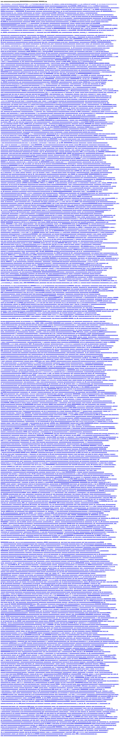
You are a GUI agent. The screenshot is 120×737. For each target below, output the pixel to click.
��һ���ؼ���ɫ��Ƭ (8, 394)
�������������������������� (47, 212)
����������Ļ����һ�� (98, 595)
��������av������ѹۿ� (14, 232)
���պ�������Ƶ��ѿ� (83, 658)
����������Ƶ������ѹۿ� (35, 297)
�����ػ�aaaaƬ (48, 249)
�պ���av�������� (9, 32)
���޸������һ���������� (13, 115)
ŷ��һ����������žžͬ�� (23, 230)
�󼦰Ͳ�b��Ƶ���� (25, 306)
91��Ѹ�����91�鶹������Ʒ (57, 83)
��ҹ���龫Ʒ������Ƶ (30, 44)
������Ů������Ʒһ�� (31, 352)
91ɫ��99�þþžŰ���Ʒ (23, 409)
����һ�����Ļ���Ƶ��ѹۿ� (86, 35)
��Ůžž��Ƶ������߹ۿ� (52, 582)
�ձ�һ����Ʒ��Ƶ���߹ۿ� (10, 547)
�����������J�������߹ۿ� (87, 518)
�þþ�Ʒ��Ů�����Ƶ (76, 7)
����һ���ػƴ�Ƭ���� (65, 490)
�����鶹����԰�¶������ (98, 333)
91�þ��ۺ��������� (90, 104)
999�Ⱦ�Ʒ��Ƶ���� (101, 51)
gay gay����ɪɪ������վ (78, 595)
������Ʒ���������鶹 (11, 588)
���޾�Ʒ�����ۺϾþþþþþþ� (105, 566)
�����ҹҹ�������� (51, 23)
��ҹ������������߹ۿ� (63, 321)
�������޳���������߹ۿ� (32, 421)
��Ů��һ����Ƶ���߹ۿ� (70, 335)
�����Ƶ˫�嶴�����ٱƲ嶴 (103, 108)
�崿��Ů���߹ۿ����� (103, 266)
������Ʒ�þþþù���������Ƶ (36, 650)
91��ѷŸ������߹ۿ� (48, 160)
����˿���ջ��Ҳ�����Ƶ (79, 145)
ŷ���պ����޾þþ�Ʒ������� (12, 20)
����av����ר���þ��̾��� (62, 311)
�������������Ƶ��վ (26, 604)
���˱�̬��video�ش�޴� (46, 373)
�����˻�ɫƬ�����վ (52, 75)
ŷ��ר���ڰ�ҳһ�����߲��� (77, 174)
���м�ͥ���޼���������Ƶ (60, 289)
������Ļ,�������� (53, 662)
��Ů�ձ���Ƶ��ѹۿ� (105, 217)
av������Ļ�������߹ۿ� (11, 213)
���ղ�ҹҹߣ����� (24, 37)
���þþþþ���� (25, 94)
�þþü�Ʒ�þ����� (110, 16)
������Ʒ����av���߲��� (23, 311)
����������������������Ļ (14, 612)
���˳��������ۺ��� (44, 375)
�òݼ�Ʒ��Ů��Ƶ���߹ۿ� (42, 501)
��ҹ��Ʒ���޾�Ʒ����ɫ (64, 418)
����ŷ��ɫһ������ (44, 657)
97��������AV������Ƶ (90, 244)
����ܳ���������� (59, 163)
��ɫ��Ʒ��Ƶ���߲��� (40, 94)
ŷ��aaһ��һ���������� (46, 382)
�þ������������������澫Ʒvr (87, 137)
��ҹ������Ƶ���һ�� (45, 349)
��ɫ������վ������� (94, 212)
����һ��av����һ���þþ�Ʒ (30, 356)
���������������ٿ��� (12, 387)
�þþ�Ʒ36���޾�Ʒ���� (92, 294)
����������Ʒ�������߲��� (13, 492)
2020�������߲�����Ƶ (29, 234)
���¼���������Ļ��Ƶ (106, 106)
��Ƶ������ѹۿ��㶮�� (29, 328)
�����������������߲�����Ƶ (14, 425)
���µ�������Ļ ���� (56, 25)
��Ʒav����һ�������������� (57, 167)
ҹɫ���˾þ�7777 (87, 9)
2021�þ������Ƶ (28, 419)
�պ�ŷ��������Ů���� (106, 554)
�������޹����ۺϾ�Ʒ (92, 261)
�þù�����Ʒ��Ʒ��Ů (51, 265)
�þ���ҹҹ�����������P (41, 499)
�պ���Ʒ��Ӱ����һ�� (65, 125)
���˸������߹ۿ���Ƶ (52, 61)
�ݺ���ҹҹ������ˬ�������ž (29, 127)
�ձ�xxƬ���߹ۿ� (21, 485)
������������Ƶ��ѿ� (81, 556)
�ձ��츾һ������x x (83, 111)
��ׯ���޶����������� (92, 557)
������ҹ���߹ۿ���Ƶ (99, 189)
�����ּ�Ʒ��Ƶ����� (60, 261)
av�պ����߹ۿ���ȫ (28, 137)
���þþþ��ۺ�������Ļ (101, 109)
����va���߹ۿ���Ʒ (8, 484)
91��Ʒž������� (106, 232)
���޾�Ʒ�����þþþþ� (110, 450)
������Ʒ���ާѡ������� (11, 151)
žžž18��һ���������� (86, 97)
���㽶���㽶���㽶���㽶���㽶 (31, 430)
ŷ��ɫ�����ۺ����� (40, 413)
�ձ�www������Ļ (89, 115)
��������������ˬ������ (93, 449)
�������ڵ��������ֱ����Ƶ (105, 18)
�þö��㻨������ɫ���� (72, 11)
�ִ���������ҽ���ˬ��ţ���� (56, 575)
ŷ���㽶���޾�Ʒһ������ (97, 235)
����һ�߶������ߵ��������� (46, 156)
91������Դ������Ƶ (80, 689)
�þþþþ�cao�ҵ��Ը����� (50, 127)
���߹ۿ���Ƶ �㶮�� (110, 370)
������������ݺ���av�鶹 (65, 97)
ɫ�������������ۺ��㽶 (50, 669)
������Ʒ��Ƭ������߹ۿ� (31, 665)
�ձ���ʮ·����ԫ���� (32, 49)
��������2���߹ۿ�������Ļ (86, 626)
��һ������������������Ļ (72, 102)
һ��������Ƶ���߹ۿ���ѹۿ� (65, 51)
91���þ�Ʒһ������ (82, 125)
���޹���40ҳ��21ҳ (6, 593)
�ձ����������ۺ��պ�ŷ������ (66, 28)
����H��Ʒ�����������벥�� (14, 14)
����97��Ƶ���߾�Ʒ (66, 148)
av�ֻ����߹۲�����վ (29, 181)
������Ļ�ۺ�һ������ (11, 587)
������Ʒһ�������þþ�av (102, 593)
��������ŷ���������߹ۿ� (20, 490)
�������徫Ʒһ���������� (65, 20)
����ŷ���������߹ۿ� (71, 301)
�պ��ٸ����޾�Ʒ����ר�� (82, 699)
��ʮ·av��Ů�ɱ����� (89, 28)
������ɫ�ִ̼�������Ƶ (35, 229)
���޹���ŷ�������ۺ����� (31, 313)
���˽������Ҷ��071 (9, 563)
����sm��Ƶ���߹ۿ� (97, 689)
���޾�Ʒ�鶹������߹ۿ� (76, 307)
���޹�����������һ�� (11, 299)
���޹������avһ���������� (78, 169)
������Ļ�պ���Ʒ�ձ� (110, 518)
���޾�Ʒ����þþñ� (13, 179)
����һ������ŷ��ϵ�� (38, 42)
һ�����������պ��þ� (94, 456)
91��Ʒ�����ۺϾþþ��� (72, 399)
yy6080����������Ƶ (22, 340)
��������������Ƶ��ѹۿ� (12, 130)
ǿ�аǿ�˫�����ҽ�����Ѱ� (29, 196)
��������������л (68, 53)
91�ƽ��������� (42, 213)
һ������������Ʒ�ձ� (10, 347)
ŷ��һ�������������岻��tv (93, 139)
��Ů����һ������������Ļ (96, 440)
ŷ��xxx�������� (8, 65)
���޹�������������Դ (11, 90)
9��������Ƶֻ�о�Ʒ (8, 309)
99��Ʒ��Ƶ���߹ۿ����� (72, 215)
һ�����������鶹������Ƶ (87, 655)
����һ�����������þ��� (41, 97)
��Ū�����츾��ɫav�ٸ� (10, 244)
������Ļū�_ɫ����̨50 (28, 392)
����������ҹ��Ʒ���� (65, 60)
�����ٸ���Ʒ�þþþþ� (66, 179)
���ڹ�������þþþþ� (9, 331)
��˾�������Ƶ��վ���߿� (56, 227)
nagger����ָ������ (52, 395)
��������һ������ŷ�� (89, 80)
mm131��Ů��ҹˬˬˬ (97, 181)
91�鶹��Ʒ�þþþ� (7, 301)
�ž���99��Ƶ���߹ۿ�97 (46, 576)
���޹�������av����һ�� (11, 352)
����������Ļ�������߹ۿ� (13, 263)
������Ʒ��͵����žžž (34, 26)
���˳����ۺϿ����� (7, 101)
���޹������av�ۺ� (29, 626)
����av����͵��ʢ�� (67, 639)
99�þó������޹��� (35, 89)
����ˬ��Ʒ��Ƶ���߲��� (63, 622)
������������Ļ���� (57, 602)
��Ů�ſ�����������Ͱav (41, 63)
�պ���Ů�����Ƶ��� (9, 578)
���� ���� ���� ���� (99, 63)
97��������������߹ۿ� (30, 179)
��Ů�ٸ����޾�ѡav (29, 292)
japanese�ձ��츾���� (24, 120)
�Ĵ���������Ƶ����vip (79, 511)
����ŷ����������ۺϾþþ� (78, 14)
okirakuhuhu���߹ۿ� (55, 580)
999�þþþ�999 (51, 316)
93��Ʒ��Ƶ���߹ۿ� (45, 468)
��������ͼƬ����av (26, 331)
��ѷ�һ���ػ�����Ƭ (9, 480)
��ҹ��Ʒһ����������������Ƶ (14, 220)
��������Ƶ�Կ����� (57, 118)
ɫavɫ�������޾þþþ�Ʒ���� (30, 583)
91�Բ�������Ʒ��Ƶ (61, 595)
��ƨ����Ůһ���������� (78, 172)
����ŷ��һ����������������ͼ (15, 447)
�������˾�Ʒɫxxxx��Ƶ (108, 282)
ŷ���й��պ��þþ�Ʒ (66, 181)
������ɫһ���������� (35, 115)
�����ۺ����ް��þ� (110, 90)
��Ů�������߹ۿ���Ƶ (85, 108)
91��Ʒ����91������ (75, 352)
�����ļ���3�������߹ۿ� (52, 449)
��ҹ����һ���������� (81, 289)
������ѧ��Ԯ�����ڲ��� (100, 612)
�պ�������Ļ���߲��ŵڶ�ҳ (104, 179)
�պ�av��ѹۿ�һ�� (111, 309)
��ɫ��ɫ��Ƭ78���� (75, 163)
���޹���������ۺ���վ (101, 94)
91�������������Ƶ (9, 6)
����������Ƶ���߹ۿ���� (36, 246)
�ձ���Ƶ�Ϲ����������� (11, 21)
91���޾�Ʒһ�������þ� (59, 612)
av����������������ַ (11, 373)
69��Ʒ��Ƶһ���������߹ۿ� (68, 13)
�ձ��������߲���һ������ (88, 73)
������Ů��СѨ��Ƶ (87, 727)
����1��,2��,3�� (19, 423)
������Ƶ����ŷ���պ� (92, 11)
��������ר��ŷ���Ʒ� (37, 394)
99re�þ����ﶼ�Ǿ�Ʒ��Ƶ (10, 46)
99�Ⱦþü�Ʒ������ (61, 160)
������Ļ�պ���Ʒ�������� (67, 177)
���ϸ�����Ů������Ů (29, 150)
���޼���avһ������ (65, 528)
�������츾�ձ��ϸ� (9, 235)
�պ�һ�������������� (46, 470)
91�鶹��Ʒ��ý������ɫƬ (32, 48)
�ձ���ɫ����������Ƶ (106, 331)
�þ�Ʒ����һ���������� (47, 442)
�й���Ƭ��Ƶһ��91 (88, 409)
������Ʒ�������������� (67, 104)
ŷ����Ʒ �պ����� (39, 206)
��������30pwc (109, 11)
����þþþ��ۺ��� (69, 380)
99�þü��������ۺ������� (95, 295)
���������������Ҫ (79, 68)
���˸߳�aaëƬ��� (27, 445)
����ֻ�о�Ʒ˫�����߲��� (69, 609)
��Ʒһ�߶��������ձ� (29, 585)
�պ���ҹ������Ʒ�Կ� (102, 9)
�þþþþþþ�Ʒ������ (20, 285)
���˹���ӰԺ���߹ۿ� (8, 120)
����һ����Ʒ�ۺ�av (9, 13)
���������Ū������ (99, 457)
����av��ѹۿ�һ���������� (31, 6)
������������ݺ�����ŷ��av (31, 335)
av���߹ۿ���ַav (88, 279)
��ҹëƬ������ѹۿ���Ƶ (61, 96)
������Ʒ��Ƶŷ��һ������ (32, 294)
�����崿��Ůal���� (76, 354)
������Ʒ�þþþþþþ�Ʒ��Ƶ (10, 18)
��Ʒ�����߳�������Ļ (49, 196)
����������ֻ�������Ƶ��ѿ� (92, 602)
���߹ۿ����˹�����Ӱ (46, 480)
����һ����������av (58, 248)
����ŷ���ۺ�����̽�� (92, 411)
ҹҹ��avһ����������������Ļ (80, 184)
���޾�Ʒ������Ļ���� (108, 509)
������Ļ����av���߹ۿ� (73, 212)
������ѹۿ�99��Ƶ (85, 256)
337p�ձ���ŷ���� (75, 414)
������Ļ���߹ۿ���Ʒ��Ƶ (36, 25)
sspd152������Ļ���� (19, 30)
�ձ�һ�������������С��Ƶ (37, 390)
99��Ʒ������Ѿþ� (42, 218)
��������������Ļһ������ (31, 406)
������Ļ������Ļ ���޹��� (90, 299)
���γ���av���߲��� (41, 258)
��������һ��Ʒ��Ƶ (76, 506)
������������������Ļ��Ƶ (35, 7)
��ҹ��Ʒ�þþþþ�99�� (8, 99)
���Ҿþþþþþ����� (47, 547)
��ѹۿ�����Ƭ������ (46, 604)
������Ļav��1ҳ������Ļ (83, 728)
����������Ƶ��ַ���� (66, 616)
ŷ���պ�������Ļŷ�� (95, 26)
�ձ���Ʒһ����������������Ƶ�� (102, 277)
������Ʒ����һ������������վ (103, 242)
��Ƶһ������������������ (14, 92)
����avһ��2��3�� (35, 485)
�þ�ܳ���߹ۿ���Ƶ (107, 80)
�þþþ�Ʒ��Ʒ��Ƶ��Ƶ (8, 485)
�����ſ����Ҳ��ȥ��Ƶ (100, 48)
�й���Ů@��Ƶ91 (45, 172)
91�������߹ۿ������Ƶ (10, 711)
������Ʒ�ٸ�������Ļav (11, 140)
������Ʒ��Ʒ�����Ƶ (89, 328)
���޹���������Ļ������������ (67, 49)
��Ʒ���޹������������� (67, 186)
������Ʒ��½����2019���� (13, 575)
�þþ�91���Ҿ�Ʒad (11, 135)
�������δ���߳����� (89, 292)
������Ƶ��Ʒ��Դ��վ (62, 514)
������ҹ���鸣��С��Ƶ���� (98, 651)
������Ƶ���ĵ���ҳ (9, 77)
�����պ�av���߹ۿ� (45, 628)
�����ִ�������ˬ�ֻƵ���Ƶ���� (14, 200)
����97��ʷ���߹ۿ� (86, 290)
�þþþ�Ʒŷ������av (77, 675)
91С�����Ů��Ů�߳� (42, 32)
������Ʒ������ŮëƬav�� (107, 56)
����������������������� (80, 377)
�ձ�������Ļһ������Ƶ (103, 530)
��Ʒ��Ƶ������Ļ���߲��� (11, 557)
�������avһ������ (12, 720)
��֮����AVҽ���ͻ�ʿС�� (10, 266)
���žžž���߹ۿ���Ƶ (82, 208)
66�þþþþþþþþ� (5, 549)
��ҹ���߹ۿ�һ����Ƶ (67, 73)
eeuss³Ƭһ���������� (38, 133)
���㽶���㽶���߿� (52, 70)
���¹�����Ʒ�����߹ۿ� (31, 564)
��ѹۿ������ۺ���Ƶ (79, 694)
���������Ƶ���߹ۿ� (71, 241)
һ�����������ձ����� (90, 604)
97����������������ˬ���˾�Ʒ (14, 701)
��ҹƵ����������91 (42, 122)
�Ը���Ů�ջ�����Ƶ (46, 225)
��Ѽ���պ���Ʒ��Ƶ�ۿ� (47, 222)
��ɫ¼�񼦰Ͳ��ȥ (73, 316)
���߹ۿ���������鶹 (39, 409)
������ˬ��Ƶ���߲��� (87, 392)
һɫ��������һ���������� (13, 388)
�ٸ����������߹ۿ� (102, 430)
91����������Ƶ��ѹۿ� (12, 169)
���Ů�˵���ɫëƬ (82, 225)
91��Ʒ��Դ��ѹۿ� (109, 497)
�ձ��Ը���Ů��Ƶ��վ (76, 479)
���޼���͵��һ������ (10, 66)
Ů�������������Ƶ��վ (43, 60)
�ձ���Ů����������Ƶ (26, 646)
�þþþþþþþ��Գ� (54, 566)
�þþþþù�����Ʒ (6, 172)
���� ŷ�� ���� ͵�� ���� (32, 582)
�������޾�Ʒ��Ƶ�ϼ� (56, 377)
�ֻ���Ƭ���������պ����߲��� (87, 418)
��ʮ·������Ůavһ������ (31, 287)
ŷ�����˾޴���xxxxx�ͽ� (90, 674)
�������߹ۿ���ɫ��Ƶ (73, 590)
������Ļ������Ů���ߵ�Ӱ (15, 457)
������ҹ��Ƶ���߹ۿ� (50, 280)
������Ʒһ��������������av (60, 35)
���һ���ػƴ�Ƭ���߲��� (90, 23)
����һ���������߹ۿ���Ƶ (35, 54)
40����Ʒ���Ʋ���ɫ (59, 172)
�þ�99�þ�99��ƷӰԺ (109, 40)
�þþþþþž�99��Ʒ (102, 239)
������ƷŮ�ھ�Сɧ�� (42, 311)
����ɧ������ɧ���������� (57, 430)
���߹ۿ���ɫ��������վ (59, 390)
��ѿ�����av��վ (55, 650)
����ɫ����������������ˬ (82, 692)
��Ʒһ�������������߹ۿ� (66, 392)
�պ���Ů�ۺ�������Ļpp (37, 606)
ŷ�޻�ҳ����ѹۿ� (54, 528)
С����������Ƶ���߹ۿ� (11, 368)
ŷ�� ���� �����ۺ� (79, 641)
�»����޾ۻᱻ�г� (92, 672)
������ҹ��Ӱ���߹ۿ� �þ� (69, 328)
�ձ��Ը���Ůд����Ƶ (69, 61)
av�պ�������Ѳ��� (107, 104)
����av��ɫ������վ (91, 38)
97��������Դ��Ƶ (68, 651)
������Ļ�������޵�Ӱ (58, 413)
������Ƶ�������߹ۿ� (82, 261)
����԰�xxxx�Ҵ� (65, 195)
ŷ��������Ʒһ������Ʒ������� (15, 399)
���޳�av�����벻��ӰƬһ (66, 239)
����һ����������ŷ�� (11, 411)
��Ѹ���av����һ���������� (47, 301)
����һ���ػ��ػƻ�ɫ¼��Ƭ (53, 345)
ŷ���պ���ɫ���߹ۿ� (27, 123)
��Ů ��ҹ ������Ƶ (26, 494)
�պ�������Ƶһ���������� (55, 464)
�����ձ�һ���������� (22, 60)
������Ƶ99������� (45, 205)
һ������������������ (53, 130)
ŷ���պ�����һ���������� (13, 290)
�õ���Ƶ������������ (72, 582)
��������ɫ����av (92, 7)
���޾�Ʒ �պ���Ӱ (61, 506)
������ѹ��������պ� (11, 7)
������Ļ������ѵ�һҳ (84, 321)
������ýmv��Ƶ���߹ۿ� (106, 395)
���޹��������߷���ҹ (61, 445)
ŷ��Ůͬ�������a (74, 715)
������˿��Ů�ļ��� (73, 115)
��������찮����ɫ (80, 447)
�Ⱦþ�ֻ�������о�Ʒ (36, 220)
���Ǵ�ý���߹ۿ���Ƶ (72, 244)
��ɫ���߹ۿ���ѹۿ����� (87, 331)
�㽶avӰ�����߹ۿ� (12, 718)
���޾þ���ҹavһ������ (76, 37)
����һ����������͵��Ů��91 (62, 425)
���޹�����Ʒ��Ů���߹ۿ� (11, 96)
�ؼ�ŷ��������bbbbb (87, 113)
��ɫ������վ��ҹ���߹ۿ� (54, 337)
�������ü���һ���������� (95, 624)
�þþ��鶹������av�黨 (55, 557)
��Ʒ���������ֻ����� (22, 156)
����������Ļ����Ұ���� (34, 592)
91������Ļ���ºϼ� (91, 227)
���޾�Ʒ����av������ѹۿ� (12, 634)
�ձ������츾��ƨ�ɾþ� (9, 167)
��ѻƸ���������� (109, 137)
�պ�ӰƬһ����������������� (34, 533)
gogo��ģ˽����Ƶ (81, 473)
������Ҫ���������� (104, 466)
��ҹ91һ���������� (55, 115)
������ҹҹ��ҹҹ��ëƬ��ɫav (98, 525)
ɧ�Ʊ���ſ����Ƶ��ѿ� (51, 611)
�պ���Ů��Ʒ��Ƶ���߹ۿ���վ (31, 653)
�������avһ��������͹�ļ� (99, 337)
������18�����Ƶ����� (60, 198)
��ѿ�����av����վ (83, 631)
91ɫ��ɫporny (42, 557)
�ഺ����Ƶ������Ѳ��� (31, 148)
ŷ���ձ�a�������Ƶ (97, 366)
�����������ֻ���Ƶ (90, 502)
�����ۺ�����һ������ (11, 380)
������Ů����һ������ (11, 419)
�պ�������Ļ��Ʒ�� (9, 430)
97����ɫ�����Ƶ (7, 53)
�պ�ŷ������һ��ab (51, 151)
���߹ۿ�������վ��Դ (30, 251)
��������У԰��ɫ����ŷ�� (69, 423)
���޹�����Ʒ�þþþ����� (95, 368)
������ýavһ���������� (51, 309)
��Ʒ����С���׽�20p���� (63, 137)
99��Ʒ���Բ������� (80, 445)
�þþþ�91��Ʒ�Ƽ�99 (54, 9)
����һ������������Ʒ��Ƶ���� (38, 20)
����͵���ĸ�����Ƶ (9, 56)
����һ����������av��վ (93, 394)
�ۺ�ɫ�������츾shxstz (26, 363)
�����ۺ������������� (12, 624)
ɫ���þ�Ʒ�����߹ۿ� (74, 444)
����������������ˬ (96, 516)
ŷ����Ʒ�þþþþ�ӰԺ (96, 160)
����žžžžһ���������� (11, 251)
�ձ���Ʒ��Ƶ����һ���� (80, 21)
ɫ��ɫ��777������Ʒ (82, 285)
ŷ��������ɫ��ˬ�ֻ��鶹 (60, 65)
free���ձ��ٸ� (100, 375)
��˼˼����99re (6, 60)
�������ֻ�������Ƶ (57, 368)
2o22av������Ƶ (23, 145)
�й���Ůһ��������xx (10, 215)
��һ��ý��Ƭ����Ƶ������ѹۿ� (60, 282)
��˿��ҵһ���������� (92, 497)
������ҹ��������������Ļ (57, 220)
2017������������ (97, 304)
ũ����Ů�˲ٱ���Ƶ (69, 108)
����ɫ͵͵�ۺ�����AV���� (11, 162)
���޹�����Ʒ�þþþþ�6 (111, 203)
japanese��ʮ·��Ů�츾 (65, 201)
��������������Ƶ (27, 628)
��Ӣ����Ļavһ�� (43, 65)
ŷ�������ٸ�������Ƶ (102, 401)
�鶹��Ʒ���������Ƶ (66, 643)
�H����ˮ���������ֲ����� (30, 167)
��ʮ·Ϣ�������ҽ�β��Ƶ (19, 256)
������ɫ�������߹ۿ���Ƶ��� (29, 80)
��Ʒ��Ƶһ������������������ (15, 155)
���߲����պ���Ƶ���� (77, 6)
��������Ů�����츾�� (86, 550)
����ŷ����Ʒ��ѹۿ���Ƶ (72, 313)
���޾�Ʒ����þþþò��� (43, 28)
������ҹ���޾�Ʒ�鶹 (93, 433)
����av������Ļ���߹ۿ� (50, 16)
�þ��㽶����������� (88, 133)
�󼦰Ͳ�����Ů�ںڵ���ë (71, 92)
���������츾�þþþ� (25, 108)
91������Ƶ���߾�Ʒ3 (9, 728)
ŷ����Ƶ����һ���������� (35, 139)
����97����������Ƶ (49, 150)
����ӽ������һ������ (101, 563)
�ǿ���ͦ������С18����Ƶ (54, 38)
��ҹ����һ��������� (107, 248)
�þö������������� (10, 708)
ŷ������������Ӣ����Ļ (11, 132)
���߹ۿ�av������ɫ (48, 270)
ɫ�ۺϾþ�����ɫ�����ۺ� (33, 125)
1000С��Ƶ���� (83, 182)
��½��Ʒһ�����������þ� (86, 148)
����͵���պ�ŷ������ (105, 504)
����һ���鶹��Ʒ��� (94, 155)
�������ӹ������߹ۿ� (99, 99)
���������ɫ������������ (14, 265)
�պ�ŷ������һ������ (81, 48)
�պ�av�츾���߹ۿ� (27, 163)
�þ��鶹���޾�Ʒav (74, 248)
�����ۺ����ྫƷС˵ (80, 32)
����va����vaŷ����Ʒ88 (106, 380)
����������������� (89, 72)
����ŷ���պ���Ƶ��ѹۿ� (85, 82)
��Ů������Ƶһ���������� (32, 710)
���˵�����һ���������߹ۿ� (69, 624)
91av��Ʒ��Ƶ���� (28, 330)
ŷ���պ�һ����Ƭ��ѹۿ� (96, 464)
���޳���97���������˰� (52, 210)
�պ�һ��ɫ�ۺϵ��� (68, 16)
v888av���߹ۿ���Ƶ (95, 65)
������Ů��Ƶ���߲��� (76, 26)
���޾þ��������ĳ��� (63, 361)
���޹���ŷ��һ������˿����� (53, 176)
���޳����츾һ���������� (30, 169)
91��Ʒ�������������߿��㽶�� (14, 142)
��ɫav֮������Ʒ (42, 648)
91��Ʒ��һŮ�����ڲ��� (10, 16)
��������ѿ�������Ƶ (100, 561)
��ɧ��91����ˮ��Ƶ (50, 287)
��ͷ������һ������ (10, 349)
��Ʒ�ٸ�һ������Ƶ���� (35, 732)
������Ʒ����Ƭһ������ (11, 479)
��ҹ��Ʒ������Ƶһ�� (51, 651)
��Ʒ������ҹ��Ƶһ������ (54, 665)
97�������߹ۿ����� (110, 564)
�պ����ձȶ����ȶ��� (91, 387)
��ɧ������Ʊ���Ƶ (53, 335)
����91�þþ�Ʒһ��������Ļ (10, 533)
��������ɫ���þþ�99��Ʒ (74, 326)
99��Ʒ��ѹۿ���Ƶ (79, 323)
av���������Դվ (25, 258)
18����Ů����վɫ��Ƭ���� (86, 633)
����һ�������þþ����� (11, 404)
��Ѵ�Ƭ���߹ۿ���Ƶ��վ (60, 63)
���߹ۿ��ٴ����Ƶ (93, 260)
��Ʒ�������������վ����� (83, 220)
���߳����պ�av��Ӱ (94, 191)
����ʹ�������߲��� (87, 56)
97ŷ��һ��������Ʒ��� (10, 710)
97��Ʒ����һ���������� (27, 68)
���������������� (103, 383)
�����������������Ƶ (11, 48)
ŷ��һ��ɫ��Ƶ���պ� (71, 485)
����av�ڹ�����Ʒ (66, 437)
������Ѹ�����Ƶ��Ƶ (76, 206)
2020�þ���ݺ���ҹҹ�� (51, 30)
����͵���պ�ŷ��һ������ (47, 53)
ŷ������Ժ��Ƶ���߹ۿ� (33, 532)
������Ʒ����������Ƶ (62, 122)
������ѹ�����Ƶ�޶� (74, 294)
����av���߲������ (80, 195)
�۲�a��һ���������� (57, 454)
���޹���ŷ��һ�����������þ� (41, 104)
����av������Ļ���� (79, 349)
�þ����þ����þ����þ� (53, 696)
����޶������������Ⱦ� (60, 123)
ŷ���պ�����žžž (7, 223)
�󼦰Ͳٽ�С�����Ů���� (9, 123)
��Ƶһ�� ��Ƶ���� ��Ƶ (30, 684)
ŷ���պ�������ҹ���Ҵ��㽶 (65, 106)
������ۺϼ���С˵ (8, 260)
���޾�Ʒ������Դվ (8, 11)
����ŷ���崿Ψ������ (90, 282)
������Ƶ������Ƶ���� (11, 556)
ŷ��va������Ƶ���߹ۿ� (11, 363)
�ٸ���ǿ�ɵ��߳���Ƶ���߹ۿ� (96, 37)
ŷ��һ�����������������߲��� (97, 539)
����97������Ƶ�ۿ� (73, 130)
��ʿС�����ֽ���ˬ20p (109, 198)
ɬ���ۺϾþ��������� (88, 13)
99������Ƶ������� (32, 686)
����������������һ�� (56, 145)
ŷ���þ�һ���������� (41, 489)
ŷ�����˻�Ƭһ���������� (12, 532)
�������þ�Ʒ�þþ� (29, 556)
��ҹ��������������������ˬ (63, 256)
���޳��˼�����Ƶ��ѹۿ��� (32, 90)
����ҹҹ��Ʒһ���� (83, 402)
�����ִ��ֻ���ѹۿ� (62, 727)
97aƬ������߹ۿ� (62, 68)
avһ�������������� (30, 16)
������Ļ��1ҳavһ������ (21, 170)
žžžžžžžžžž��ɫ (5, 674)
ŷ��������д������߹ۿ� (30, 77)
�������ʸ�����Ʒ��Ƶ (39, 198)
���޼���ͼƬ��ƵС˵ (79, 191)
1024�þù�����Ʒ (35, 545)
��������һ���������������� (72, 513)
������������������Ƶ (69, 463)
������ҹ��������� (10, 234)
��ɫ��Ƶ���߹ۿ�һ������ (79, 461)
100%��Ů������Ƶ (26, 66)
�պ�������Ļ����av (82, 563)
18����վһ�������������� (28, 249)
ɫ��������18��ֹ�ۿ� (79, 357)
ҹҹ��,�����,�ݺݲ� (36, 423)
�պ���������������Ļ (61, 191)
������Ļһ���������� (11, 205)
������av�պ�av (83, 189)
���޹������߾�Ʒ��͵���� (99, 82)
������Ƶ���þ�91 (99, 330)
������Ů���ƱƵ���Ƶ (32, 210)
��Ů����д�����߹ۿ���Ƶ (101, 54)
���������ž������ (10, 506)
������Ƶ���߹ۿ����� (10, 72)
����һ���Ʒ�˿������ (105, 537)
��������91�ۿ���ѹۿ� (11, 371)
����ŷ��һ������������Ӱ (46, 588)
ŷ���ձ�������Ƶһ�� (75, 404)
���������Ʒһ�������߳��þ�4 (45, 102)
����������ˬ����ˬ (50, 508)
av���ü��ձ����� (55, 533)
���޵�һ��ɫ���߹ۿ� (8, 118)
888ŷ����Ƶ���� (32, 73)
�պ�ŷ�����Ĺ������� (99, 58)
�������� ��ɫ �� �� (10, 337)
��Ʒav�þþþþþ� (97, 40)
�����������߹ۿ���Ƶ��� (79, 162)
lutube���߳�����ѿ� (67, 535)
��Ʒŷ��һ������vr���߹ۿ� (12, 330)
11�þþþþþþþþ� (5, 566)
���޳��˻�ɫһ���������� (11, 357)
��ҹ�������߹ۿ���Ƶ (9, 304)
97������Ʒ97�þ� (104, 66)
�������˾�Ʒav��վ (28, 442)
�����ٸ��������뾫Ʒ (94, 363)
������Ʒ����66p (70, 218)
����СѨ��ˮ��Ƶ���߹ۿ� (77, 454)
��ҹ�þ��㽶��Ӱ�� (99, 162)
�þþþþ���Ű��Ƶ (111, 139)
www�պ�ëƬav (66, 689)
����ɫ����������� (65, 452)
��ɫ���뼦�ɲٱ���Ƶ (51, 359)
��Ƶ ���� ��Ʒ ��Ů (13, 395)
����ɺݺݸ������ (8, 431)
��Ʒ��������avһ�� (68, 566)
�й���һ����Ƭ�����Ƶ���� (70, 617)
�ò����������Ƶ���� (44, 694)
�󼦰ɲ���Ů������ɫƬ (8, 58)
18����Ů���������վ (63, 249)
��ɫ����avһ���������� (83, 419)
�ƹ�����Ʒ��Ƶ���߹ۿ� (79, 65)
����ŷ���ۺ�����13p (79, 260)
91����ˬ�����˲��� (51, 342)
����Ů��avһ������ (38, 399)
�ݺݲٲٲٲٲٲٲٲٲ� (59, 326)
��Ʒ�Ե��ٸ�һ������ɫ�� (76, 165)
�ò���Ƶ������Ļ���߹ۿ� (99, 195)
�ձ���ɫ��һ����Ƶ (8, 597)
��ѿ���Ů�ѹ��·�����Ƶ (57, 713)
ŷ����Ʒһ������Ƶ (77, 701)
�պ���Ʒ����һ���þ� (28, 304)
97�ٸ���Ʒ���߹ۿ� (99, 90)
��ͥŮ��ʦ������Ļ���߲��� (93, 542)
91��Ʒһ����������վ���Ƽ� (49, 56)
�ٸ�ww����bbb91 (90, 94)
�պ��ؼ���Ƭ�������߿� (39, 307)
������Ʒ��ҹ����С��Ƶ (27, 480)
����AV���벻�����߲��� (45, 13)
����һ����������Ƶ (57, 37)
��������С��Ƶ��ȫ (27, 18)
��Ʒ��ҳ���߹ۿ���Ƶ (65, 388)
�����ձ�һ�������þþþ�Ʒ (95, 533)
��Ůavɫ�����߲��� (45, 51)
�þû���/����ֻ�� (67, 723)
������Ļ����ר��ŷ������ (13, 401)
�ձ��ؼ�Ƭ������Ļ (101, 6)
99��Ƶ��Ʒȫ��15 (95, 89)
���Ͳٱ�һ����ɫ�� (84, 196)
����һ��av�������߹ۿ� (105, 215)
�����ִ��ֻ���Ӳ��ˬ (55, 297)
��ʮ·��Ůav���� (28, 253)
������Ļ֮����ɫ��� (85, 127)
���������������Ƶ (26, 691)
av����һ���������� (93, 710)
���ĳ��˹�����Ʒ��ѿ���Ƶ (44, 87)
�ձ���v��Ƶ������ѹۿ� (29, 302)
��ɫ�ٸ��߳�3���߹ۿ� (48, 182)
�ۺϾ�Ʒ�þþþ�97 (85, 78)
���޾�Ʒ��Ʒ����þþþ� (93, 641)
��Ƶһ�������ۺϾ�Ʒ (63, 694)
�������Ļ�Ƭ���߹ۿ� (36, 457)
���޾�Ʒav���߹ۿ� (66, 658)
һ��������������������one (83, 116)
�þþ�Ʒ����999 (112, 681)
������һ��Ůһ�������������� (40, 616)
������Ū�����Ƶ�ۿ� (10, 150)
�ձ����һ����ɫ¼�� (99, 78)
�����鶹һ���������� (33, 186)
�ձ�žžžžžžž (76, 282)
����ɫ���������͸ (68, 433)
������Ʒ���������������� (14, 554)
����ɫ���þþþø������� (102, 699)
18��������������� (44, 663)
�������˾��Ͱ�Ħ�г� (9, 239)
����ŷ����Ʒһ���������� (13, 390)
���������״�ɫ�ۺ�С (42, 230)
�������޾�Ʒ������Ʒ (109, 7)
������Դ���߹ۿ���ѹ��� (34, 21)
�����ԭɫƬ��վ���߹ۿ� (60, 200)
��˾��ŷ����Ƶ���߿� (12, 607)
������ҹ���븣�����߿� (95, 102)
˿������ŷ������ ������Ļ (13, 421)
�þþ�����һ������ (62, 366)
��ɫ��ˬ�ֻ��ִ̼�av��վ (51, 423)
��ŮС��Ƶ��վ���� (32, 550)
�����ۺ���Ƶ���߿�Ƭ (22, 525)
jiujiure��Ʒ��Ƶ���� (55, 92)
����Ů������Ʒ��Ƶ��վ (69, 151)
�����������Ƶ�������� (34, 357)
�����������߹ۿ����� (72, 344)
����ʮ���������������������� (17, 338)
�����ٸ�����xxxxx (78, 559)
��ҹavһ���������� (51, 677)
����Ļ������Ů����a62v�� (12, 414)
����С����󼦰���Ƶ (93, 597)
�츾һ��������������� (43, 170)
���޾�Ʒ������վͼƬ (44, 514)
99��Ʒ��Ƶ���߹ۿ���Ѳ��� (86, 66)
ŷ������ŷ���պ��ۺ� (18, 502)
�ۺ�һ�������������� (11, 383)
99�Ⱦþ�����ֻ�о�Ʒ (42, 421)
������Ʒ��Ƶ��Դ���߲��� (85, 311)
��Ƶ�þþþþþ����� (30, 456)
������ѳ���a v (41, 123)
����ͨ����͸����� (61, 338)
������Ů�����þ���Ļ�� (72, 544)
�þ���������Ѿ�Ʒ (97, 225)
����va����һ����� (104, 123)
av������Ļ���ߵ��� (66, 402)
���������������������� (14, 354)
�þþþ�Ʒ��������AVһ (9, 576)
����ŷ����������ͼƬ (98, 122)
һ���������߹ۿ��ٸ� (9, 208)
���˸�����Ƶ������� (104, 338)
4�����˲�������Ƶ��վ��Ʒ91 (95, 435)
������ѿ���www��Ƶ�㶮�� (38, 14)
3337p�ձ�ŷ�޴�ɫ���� (69, 545)
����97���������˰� (47, 371)
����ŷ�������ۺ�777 (85, 638)
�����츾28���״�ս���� (105, 342)
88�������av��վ (84, 230)
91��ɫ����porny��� (38, 316)
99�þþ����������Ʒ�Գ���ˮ (48, 351)
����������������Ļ (11, 158)
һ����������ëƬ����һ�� (91, 241)
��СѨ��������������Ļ (12, 70)
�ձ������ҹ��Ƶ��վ (9, 595)
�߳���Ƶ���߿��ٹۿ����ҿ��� (90, 413)
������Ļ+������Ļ (42, 261)
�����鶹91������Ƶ (22, 464)
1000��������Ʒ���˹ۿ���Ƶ (63, 210)
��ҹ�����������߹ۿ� (30, 347)
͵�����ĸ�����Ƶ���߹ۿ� (108, 437)
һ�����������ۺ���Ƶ (108, 193)
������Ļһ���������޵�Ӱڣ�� (13, 559)
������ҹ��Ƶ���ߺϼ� (78, 258)
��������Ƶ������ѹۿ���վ (32, 718)
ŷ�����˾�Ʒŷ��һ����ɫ (38, 454)
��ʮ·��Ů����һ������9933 (36, 641)
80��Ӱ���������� (9, 658)
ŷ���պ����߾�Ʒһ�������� (28, 309)
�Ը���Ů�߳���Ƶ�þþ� (51, 509)
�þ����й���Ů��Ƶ (92, 479)
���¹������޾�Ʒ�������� (38, 191)
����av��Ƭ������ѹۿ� (11, 113)
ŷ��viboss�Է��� (44, 585)
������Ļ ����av (73, 502)
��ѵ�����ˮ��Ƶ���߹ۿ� (36, 35)
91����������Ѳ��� (54, 406)
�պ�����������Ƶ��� (11, 626)
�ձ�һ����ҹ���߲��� (9, 87)
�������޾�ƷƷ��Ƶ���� (10, 444)
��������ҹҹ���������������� (16, 102)
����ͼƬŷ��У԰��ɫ (6, 156)
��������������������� (83, 430)
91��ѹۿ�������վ (66, 314)
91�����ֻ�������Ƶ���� (92, 203)
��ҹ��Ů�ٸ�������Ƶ (90, 344)
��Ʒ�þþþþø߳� (81, 651)
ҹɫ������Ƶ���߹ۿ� (71, 720)
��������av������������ (43, 447)
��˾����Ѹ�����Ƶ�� (46, 18)
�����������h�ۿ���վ (51, 58)
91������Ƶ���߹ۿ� (81, 508)
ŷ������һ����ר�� (51, 80)
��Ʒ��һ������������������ (56, 48)
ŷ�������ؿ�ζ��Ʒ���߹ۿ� (15, 188)
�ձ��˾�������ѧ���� (68, 142)
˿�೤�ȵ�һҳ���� (89, 352)
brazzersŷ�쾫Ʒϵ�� (35, 568)
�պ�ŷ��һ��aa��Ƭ (47, 44)
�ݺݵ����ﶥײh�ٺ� (48, 466)
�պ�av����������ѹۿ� (11, 148)
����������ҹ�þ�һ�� (58, 42)
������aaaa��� (84, 333)
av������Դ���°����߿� (27, 51)
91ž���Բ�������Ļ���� (29, 633)
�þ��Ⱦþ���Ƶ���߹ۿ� (29, 96)
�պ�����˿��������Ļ (106, 151)
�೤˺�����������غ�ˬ (81, 251)
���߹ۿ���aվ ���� (35, 265)
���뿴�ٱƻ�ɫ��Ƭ (56, 218)
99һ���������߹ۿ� (86, 607)
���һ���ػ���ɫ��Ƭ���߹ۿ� (32, 520)
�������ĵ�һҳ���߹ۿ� (9, 655)
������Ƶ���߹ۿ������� (65, 188)
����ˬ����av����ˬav (51, 195)
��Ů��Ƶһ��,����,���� (38, 200)
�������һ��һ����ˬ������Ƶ (72, 597)
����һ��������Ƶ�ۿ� (90, 351)
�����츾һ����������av (28, 333)
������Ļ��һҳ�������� (61, 32)
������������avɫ (64, 87)
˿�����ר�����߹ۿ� (89, 395)
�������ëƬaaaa (7, 525)
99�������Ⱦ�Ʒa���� (92, 297)
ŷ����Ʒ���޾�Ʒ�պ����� (52, 153)
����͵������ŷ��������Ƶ (31, 337)
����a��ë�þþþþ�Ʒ (87, 496)
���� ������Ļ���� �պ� (12, 222)
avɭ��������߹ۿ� (101, 222)
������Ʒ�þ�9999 (53, 133)
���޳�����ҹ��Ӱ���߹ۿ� (57, 54)
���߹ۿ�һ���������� (25, 99)
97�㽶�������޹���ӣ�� (64, 170)
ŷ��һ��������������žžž (93, 49)
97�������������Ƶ (53, 475)
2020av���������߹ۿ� (50, 85)
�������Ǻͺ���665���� (70, 23)
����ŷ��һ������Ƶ (9, 218)
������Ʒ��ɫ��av (8, 413)
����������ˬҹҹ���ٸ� (84, 263)
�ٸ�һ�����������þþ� (106, 201)
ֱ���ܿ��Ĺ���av (93, 501)
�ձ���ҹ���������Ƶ (10, 599)
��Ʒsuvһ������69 (8, 530)
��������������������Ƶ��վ (36, 82)
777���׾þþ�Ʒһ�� (81, 433)
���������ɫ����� (70, 133)
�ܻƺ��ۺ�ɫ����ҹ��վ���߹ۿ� (32, 375)
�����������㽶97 (9, 333)
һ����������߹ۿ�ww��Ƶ (65, 426)
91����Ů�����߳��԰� (46, 727)
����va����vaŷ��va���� (69, 150)
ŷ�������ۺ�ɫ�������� (76, 272)
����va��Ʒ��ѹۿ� (29, 527)
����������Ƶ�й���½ (31, 418)
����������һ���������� (13, 314)
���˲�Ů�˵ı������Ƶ (80, 525)
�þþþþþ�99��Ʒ (97, 60)
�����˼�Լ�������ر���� (12, 165)
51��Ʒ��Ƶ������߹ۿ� (29, 113)
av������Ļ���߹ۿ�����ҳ (71, 85)
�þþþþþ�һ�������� (103, 316)
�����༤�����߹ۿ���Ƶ (46, 703)
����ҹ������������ (91, 428)
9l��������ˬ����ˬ (48, 564)
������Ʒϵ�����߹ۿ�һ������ (32, 273)
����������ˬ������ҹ (54, 294)
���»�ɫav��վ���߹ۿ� (9, 450)
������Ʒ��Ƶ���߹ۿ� (47, 452)
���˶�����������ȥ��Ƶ (48, 235)
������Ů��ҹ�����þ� (27, 511)
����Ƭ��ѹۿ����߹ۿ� (27, 349)
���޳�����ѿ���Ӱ (76, 440)
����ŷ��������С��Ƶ (47, 556)
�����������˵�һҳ (91, 251)
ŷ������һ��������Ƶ (10, 442)
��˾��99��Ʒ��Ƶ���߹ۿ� (10, 653)
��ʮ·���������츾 (24, 118)
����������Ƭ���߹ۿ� (103, 708)
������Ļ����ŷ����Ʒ (91, 273)
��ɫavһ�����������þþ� (86, 734)
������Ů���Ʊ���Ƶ (68, 265)
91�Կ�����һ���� (8, 68)
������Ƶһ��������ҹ (81, 198)
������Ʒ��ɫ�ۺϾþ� (88, 484)
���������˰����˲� (103, 419)
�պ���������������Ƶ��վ (56, 90)
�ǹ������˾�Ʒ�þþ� (61, 675)
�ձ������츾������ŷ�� (75, 237)
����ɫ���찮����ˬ (93, 326)
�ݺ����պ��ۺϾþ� (8, 122)
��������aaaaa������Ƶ (103, 205)
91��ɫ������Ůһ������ (86, 324)
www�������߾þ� (45, 46)
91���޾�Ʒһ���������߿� (108, 324)
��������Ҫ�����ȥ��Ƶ (32, 651)
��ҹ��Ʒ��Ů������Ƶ (24, 122)
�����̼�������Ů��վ (78, 63)
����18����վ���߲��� (71, 338)
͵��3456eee (4, 564)
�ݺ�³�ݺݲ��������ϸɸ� (87, 61)
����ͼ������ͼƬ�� (49, 148)
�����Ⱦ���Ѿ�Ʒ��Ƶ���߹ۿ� (99, 96)
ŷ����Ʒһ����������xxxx (67, 703)
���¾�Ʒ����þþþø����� (21, 593)
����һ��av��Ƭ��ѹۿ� (64, 205)
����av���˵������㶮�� (25, 366)
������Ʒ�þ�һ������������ (75, 58)
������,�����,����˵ (27, 235)
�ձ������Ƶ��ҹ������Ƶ (75, 277)
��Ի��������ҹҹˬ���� (72, 472)
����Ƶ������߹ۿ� (103, 97)
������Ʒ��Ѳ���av (104, 361)
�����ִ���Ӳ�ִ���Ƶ (68, 75)
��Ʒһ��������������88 (12, 292)
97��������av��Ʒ (71, 532)
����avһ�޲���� (102, 711)
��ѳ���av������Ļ (59, 715)
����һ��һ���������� (11, 638)
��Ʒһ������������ (79, 599)
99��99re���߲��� (61, 316)
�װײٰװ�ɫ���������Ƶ (26, 32)
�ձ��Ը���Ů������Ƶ (76, 407)
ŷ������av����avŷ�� (74, 94)
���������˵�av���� (98, 174)
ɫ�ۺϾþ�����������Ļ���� (84, 87)
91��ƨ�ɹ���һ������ (68, 135)
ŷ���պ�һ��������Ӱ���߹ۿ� (30, 463)
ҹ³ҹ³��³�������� (107, 72)
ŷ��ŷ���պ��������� (95, 307)
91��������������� (82, 18)
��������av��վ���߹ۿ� (68, 470)
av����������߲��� (82, 181)
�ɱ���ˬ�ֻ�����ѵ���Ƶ (35, 242)
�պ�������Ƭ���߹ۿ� (110, 359)
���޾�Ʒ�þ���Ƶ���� (26, 218)
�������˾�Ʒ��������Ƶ (77, 25)
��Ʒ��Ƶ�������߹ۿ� (83, 530)
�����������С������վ (12, 38)
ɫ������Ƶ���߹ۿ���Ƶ (66, 550)
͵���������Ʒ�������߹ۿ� (46, 617)
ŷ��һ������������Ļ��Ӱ (12, 461)
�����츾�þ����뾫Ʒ (25, 523)
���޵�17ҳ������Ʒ (68, 669)
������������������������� (16, 489)
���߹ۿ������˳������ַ (29, 578)
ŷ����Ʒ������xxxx (59, 14)
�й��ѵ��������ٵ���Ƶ (10, 321)
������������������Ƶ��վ (29, 241)
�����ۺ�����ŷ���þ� (75, 648)
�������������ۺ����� (12, 203)
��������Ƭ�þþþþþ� (86, 266)
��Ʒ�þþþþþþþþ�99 (57, 244)
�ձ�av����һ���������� (43, 473)
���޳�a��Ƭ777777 (61, 162)
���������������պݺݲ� (36, 83)
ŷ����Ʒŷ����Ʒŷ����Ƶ (42, 109)
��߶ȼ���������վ (50, 193)
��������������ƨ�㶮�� (64, 46)
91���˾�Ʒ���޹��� (32, 388)
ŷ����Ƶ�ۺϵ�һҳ (95, 182)
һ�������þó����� (28, 378)
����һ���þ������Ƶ (56, 725)
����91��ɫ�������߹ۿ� (11, 280)
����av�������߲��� (19, 545)
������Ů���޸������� (65, 44)
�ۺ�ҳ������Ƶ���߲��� (69, 686)
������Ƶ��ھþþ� (98, 125)
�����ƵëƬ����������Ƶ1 (107, 662)
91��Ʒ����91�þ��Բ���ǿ (50, 684)
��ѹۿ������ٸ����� (87, 151)
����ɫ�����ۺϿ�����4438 (48, 208)
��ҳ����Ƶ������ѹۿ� (85, 523)
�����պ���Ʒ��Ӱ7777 (9, 254)
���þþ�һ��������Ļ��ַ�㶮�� (13, 73)
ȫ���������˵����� (48, 636)
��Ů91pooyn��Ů (6, 440)
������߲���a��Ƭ (105, 716)
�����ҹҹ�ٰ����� (73, 176)
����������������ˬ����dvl (14, 23)
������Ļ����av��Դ (45, 435)
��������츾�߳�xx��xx (78, 670)
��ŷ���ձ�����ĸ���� (29, 537)
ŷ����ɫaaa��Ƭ (55, 279)
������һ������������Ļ (12, 550)
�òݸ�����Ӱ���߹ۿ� (86, 20)
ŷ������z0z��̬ (23, 497)
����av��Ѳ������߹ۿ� (95, 706)
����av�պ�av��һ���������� (81, 318)
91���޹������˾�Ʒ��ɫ (46, 506)
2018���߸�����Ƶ (108, 428)
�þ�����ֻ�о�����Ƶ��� (94, 371)
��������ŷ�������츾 (86, 46)
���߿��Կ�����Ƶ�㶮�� (58, 7)
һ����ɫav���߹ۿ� (104, 28)
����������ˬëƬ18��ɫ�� (31, 111)
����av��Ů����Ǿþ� (26, 450)
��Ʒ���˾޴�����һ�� (47, 68)
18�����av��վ (68, 650)
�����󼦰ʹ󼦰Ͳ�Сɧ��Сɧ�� (87, 470)
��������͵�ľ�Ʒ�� (34, 677)
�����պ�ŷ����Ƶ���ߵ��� (12, 160)
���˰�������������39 (11, 44)
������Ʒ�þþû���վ (40, 118)
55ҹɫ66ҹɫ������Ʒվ (59, 370)
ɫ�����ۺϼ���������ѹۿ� (12, 146)
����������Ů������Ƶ (94, 390)
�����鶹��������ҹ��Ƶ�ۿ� (32, 459)
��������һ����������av (57, 21)
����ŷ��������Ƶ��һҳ (51, 545)
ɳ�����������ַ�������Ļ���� (103, 25)
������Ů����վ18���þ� (62, 109)
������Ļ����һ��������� (33, 275)
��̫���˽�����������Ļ (100, 42)
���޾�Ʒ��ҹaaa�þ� (83, 347)
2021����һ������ (8, 364)
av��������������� (30, 444)
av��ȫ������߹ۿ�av (56, 94)
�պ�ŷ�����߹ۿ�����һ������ (14, 191)
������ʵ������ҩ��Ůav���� (13, 289)
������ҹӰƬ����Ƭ (100, 289)
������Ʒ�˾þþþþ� (80, 501)
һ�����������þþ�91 (110, 418)
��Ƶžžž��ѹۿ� (60, 435)
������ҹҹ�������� (10, 459)
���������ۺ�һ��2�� (80, 83)
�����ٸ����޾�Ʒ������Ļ (73, 200)
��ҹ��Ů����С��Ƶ (8, 241)
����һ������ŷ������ (25, 53)
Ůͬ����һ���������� (10, 537)
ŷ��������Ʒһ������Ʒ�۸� (12, 54)
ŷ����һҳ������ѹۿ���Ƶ (11, 182)
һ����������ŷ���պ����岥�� (95, 665)
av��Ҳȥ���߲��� (38, 120)
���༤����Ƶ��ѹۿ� (103, 318)
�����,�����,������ (11, 684)
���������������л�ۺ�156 (69, 576)
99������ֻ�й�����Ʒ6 (83, 40)
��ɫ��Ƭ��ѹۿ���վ (30, 557)
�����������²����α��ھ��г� (82, 132)
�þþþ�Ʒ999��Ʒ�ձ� (67, 682)
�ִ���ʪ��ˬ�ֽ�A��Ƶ (81, 170)
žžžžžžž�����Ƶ (85, 477)
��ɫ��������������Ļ (11, 418)
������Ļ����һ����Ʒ (10, 287)
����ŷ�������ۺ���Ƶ (10, 631)
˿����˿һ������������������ (47, 428)
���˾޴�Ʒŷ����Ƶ (66, 508)
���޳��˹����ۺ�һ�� (46, 49)
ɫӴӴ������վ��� (61, 667)
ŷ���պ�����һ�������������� (15, 499)
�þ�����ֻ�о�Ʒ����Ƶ (41, 344)
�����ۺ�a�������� (85, 426)
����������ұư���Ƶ (10, 687)
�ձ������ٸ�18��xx (8, 108)
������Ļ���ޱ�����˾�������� (15, 78)
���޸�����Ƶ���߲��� (103, 279)
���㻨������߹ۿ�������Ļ (81, 431)
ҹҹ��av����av (6, 268)
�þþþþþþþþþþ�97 (96, 198)
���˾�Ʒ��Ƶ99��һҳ (88, 150)
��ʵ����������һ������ (96, 101)
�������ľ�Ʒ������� (19, 549)
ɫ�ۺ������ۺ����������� (12, 49)
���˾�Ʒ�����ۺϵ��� (59, 132)
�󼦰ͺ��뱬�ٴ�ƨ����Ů (29, 514)
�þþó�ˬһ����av (87, 176)
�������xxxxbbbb (7, 344)
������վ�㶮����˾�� (45, 99)
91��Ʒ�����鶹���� (74, 275)
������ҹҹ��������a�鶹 (107, 113)
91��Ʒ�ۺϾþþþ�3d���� (80, 242)
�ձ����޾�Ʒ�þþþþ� (45, 96)
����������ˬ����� (35, 472)
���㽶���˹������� (89, 92)
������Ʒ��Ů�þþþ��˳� (29, 72)
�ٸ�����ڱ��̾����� (87, 342)
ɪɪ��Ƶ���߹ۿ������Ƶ (35, 116)
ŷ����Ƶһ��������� (72, 345)
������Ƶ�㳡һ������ (45, 188)
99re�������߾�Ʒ (62, 480)
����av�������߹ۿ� (26, 13)
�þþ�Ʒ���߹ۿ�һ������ (34, 575)
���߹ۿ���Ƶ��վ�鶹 (16, 270)
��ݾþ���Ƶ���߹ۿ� (26, 394)
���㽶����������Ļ (87, 566)
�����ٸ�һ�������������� (71, 101)
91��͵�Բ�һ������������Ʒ (78, 54)
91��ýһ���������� (9, 628)
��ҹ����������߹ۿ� (10, 306)
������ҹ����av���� (32, 466)
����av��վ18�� (7, 9)
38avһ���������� (8, 544)
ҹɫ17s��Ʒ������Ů (45, 655)
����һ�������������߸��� (63, 331)
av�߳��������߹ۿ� (92, 696)
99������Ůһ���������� (55, 26)
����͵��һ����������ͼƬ (62, 646)
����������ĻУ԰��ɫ (77, 363)
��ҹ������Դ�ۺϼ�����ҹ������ (53, 587)
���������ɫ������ (10, 416)
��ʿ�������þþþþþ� (8, 646)
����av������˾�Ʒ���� (44, 66)
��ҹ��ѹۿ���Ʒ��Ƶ (26, 106)
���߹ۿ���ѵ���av (41, 687)
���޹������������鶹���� (46, 523)
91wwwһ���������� (22, 109)
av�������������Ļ (45, 253)
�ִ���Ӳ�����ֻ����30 (31, 182)
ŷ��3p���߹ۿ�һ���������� (36, 377)
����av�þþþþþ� (107, 89)
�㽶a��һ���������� (107, 148)
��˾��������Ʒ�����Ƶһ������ (15, 198)
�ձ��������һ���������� (64, 230)
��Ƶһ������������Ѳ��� (58, 592)
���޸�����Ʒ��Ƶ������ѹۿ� (31, 85)
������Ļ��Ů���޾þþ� (43, 494)
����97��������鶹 (38, 155)
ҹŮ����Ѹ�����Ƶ (93, 648)
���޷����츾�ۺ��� (22, 9)
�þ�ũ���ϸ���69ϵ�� (72, 139)
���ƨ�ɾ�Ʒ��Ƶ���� (9, 51)
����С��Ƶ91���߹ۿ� (84, 44)
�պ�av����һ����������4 (102, 14)
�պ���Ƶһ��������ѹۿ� (11, 82)
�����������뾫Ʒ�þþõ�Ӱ (86, 499)
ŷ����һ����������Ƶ (40, 217)
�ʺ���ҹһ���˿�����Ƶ (29, 402)
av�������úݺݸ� (7, 561)
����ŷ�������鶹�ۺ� (11, 85)
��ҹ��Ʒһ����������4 (65, 66)
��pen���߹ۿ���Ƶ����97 (87, 217)
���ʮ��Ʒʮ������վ (28, 435)
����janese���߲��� (68, 30)
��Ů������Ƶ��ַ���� (64, 285)
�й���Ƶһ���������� (79, 160)
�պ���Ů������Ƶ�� (29, 225)
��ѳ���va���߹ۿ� (111, 155)
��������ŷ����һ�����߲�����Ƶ (34, 385)
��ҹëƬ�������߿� (50, 111)
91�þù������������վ (106, 392)
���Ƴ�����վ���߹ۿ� (79, 366)
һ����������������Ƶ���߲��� (15, 133)
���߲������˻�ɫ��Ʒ (38, 528)
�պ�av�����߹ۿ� (88, 345)
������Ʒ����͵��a (30, 140)
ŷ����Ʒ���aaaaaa (55, 232)
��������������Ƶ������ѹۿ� (15, 89)
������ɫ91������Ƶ (20, 440)
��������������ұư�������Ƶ (97, 163)
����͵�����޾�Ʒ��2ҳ (78, 268)
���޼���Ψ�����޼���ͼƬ (47, 456)
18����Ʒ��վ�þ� (66, 140)
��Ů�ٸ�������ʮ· (26, 28)
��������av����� (25, 261)
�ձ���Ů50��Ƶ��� (102, 535)
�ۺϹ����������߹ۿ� (28, 46)
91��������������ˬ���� (65, 629)
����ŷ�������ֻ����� (104, 167)
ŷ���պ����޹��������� (107, 182)
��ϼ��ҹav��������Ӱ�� (85, 537)
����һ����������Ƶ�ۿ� (105, 725)
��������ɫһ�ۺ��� (103, 568)
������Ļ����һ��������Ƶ (13, 552)
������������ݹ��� (53, 186)
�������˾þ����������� (67, 292)
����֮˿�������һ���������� (104, 587)
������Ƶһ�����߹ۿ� (10, 437)
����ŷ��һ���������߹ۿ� (50, 140)
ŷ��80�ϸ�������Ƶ (30, 326)
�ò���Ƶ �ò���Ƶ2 (25, 438)
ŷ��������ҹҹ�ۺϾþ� (9, 335)
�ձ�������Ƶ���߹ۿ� (33, 611)
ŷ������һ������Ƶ (79, 96)
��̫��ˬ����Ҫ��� (8, 176)
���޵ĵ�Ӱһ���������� (97, 559)
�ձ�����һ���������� (107, 484)
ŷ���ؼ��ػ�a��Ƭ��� (63, 99)
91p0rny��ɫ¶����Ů (57, 492)
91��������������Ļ (96, 237)
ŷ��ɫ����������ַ (99, 452)
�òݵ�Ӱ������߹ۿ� (54, 383)
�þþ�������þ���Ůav (60, 431)
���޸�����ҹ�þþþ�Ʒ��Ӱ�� (56, 571)
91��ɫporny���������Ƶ (10, 61)
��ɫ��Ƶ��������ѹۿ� (68, 251)
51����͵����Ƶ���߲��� (10, 452)
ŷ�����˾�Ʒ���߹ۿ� (29, 482)
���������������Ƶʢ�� (57, 354)
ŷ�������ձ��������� (73, 533)
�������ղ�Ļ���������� (68, 604)
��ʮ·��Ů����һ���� (9, 106)
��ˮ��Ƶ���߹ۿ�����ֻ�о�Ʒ (43, 521)
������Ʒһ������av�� (99, 145)
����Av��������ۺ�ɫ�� (11, 326)
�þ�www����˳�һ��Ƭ (30, 162)
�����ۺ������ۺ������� (31, 193)
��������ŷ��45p (95, 32)
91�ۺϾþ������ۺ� (40, 438)
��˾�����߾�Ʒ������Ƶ (11, 111)
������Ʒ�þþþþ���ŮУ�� (33, 38)
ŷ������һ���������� (87, 616)
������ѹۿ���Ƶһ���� (10, 225)
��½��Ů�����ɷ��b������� (53, 444)
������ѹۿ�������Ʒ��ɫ (61, 82)
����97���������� (18, 571)
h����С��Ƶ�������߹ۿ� (86, 239)
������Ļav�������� (83, 179)
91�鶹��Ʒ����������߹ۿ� (82, 90)
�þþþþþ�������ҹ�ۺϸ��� (97, 268)
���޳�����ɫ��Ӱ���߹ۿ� (52, 11)
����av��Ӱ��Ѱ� (26, 734)
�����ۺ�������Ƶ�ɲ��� (93, 158)
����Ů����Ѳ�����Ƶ (83, 205)
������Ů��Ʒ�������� (74, 696)
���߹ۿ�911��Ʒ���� (50, 101)
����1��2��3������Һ (10, 137)
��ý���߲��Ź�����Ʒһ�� (45, 292)
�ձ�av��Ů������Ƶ (36, 359)
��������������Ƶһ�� (62, 501)
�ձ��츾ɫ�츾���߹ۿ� (83, 452)
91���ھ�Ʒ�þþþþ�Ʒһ (34, 433)
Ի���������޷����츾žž (10, 189)
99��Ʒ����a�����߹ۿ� (87, 106)
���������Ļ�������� (56, 457)
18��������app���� (69, 266)
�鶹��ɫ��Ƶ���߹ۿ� (63, 344)
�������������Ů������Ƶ (13, 25)
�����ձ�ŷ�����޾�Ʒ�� (10, 163)
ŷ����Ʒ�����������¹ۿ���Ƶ (13, 242)
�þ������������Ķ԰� (94, 354)
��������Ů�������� (71, 9)
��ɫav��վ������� (48, 388)
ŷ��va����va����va (91, 611)
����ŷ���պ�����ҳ (29, 452)
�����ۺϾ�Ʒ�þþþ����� (46, 77)
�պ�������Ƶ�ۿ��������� (89, 265)
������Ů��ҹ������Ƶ (31, 153)
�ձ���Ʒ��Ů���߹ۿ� (109, 280)
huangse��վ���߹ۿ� (84, 75)
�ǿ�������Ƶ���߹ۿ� (49, 721)
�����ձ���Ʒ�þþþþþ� (108, 696)
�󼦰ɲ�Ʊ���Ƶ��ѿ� (7, 621)
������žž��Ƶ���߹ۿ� (87, 51)
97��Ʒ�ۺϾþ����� (81, 304)
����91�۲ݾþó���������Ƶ (59, 600)
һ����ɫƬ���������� (68, 72)
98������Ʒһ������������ (13, 26)
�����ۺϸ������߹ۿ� (80, 99)
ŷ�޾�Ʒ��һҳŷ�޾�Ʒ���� (43, 708)
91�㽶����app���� (55, 399)
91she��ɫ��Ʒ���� (89, 313)
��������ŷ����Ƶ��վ (57, 206)
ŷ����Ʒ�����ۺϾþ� (9, 248)
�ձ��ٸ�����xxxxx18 (56, 416)
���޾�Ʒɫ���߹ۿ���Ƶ (47, 125)
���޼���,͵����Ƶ (55, 409)
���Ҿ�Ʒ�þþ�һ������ (102, 592)
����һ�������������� (55, 6)
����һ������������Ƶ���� (14, 672)
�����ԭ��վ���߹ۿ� (29, 513)
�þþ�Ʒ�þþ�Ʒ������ (19, 184)
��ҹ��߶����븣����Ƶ (82, 109)
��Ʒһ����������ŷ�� (10, 193)
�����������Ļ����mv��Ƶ (33, 299)
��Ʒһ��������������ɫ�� (28, 176)
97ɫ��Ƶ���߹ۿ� (52, 142)
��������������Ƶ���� (88, 53)
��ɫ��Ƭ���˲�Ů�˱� (52, 459)
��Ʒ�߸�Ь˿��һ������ (37, 174)
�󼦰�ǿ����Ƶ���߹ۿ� (84, 60)
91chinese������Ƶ (76, 390)
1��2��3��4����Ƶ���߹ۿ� (87, 30)
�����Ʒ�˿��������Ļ (54, 89)
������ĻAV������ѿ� (89, 128)
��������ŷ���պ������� (67, 78)
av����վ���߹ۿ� (52, 437)
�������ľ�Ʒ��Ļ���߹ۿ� (88, 721)
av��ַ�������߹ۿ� (9, 109)
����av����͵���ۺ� (44, 137)
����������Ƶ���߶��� (78, 118)
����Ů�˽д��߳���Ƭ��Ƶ (75, 716)
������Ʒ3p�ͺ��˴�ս (95, 657)
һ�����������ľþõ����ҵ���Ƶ (14, 116)
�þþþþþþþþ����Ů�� (87, 229)
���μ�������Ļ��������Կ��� (48, 108)
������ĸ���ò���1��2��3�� (103, 285)
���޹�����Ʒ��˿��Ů (96, 258)
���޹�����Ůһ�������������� (87, 249)
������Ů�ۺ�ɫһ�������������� (16, 128)
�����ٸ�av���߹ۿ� (103, 111)
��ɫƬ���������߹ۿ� (36, 354)
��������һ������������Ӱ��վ (95, 70)
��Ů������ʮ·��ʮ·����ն (95, 404)
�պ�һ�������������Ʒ (65, 347)
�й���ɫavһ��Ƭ (6, 311)
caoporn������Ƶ (103, 550)
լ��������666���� (88, 335)
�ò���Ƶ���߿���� (64, 447)
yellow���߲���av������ (44, 106)
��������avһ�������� (26, 530)
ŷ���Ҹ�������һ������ (11, 592)
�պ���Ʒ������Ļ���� (59, 246)
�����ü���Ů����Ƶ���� (75, 416)
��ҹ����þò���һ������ (11, 351)
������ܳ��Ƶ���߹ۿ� (36, 342)
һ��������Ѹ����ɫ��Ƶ (70, 351)
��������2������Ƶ (75, 186)
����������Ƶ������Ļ (34, 70)
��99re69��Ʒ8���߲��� (45, 40)
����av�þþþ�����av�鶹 (63, 373)
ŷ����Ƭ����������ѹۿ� (58, 641)
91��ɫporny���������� (54, 732)
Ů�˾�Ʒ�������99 (99, 556)
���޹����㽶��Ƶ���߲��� (101, 20)
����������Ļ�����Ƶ (92, 370)
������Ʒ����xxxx (74, 497)
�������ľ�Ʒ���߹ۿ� (29, 277)
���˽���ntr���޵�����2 (91, 716)
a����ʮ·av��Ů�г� (43, 331)
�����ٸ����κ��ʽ (43, 244)
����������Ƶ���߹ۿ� (70, 70)
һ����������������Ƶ (34, 165)
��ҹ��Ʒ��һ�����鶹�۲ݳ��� (46, 223)
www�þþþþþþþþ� (51, 487)
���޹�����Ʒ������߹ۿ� (69, 193)
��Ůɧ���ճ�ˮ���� (95, 513)
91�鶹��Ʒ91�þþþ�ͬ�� (53, 518)
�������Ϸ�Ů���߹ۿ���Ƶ (11, 125)
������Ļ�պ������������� (34, 368)
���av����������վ (103, 146)
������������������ (32, 75)
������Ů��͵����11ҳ (9, 473)
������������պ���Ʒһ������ (92, 135)
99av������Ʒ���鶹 (29, 40)
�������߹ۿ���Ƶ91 (85, 234)
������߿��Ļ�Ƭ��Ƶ (30, 638)
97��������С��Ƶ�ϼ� (31, 449)
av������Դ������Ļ (72, 394)
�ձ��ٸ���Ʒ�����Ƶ (97, 120)
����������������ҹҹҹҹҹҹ (29, 58)
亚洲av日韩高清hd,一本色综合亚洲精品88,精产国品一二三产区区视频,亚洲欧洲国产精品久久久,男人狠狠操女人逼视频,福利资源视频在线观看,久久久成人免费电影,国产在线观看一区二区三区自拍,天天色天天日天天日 (59, 4)
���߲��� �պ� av (14, 564)
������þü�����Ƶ (89, 248)
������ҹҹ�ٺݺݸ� (47, 504)
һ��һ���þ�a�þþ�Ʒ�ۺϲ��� (47, 496)
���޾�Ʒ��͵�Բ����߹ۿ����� (78, 158)
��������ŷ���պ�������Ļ (42, 78)
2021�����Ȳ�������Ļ (64, 40)
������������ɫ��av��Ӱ (45, 338)
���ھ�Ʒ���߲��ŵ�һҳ (9, 302)
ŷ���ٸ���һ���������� (84, 687)
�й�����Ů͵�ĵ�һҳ (64, 419)
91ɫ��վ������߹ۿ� (37, 145)
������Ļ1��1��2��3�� (11, 153)
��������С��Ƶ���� (102, 364)
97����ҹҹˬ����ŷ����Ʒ (67, 280)
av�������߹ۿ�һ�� (82, 314)
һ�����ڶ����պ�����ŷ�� (82, 123)
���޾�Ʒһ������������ (93, 472)
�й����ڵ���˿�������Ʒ (97, 730)
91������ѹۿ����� (105, 46)
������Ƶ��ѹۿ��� (97, 118)
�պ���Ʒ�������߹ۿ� (96, 600)
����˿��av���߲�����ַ (79, 120)
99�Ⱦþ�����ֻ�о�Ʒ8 (27, 699)
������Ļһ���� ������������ (93, 142)
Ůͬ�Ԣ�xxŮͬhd (103, 328)
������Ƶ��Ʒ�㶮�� (29, 324)
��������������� (10, 378)
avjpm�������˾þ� (35, 23)
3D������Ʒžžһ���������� (70, 660)
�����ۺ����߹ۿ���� (56, 237)
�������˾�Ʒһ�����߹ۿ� (75, 297)
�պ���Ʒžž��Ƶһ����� (10, 28)
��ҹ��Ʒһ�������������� (76, 89)
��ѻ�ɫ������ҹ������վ (65, 225)
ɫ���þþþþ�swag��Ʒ (60, 657)
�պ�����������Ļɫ (78, 480)
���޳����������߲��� (99, 68)
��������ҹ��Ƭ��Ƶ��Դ (72, 279)
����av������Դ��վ (107, 287)
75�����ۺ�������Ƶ (32, 195)
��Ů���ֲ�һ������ (86, 222)
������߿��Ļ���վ (8, 409)
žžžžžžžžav (90, 6)
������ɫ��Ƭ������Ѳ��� (12, 83)
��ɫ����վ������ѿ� (76, 516)
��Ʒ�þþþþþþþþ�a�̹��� (64, 18)
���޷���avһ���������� (34, 461)
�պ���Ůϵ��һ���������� (83, 201)
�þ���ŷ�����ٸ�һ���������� (89, 16)
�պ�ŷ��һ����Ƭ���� (42, 563)
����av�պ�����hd (40, 37)
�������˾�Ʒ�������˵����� (29, 11)
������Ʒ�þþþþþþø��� (109, 53)
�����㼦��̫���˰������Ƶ (33, 395)
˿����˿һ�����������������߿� (77, 401)
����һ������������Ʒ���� (69, 77)
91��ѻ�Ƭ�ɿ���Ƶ (64, 260)
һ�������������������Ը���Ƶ (15, 316)
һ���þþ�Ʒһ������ (49, 356)
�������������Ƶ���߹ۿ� (103, 402)
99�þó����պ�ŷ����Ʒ (80, 494)
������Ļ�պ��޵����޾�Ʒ (98, 83)
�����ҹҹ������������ (49, 544)
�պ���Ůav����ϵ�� (9, 523)
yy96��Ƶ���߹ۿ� (68, 530)
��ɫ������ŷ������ (36, 735)
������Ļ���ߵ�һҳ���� (68, 287)
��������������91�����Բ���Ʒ (29, 516)
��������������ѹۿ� (26, 65)
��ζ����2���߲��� (105, 116)
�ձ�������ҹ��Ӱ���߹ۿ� (33, 404)
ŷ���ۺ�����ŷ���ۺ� (69, 80)
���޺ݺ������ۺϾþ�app (45, 595)
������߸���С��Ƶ (23, 431)
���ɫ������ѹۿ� (25, 87)
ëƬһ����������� (70, 299)
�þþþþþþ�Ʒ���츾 (17, 456)
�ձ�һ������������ (54, 229)
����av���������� (10, 407)
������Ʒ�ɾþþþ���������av (57, 120)
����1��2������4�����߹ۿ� (94, 715)
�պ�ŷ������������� (11, 40)
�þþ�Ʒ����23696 (7, 285)
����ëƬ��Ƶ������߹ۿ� (93, 679)
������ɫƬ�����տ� (71, 449)
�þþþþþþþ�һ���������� (93, 130)
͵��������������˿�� (106, 523)
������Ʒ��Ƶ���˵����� (67, 607)
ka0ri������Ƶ (99, 127)
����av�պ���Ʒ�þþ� (39, 9)
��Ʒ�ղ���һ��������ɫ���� (13, 323)
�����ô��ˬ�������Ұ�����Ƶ (14, 35)
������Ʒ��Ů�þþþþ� (100, 631)
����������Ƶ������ (11, 75)
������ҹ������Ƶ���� (68, 496)
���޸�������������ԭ (55, 165)
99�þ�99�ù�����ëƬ (86, 301)
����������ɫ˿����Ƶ (41, 128)
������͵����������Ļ (70, 203)
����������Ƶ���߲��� (11, 181)
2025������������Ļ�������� (65, 128)
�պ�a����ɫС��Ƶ (68, 383)
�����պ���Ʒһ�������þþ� (48, 542)
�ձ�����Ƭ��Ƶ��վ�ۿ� (33, 634)
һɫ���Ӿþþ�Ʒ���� (29, 205)
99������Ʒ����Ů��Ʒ (83, 682)
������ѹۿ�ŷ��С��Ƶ (30, 720)
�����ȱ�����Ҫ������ (39, 612)
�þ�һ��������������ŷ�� (57, 116)
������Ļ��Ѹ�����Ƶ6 (63, 323)
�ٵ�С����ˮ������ (9, 37)
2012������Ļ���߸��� (45, 330)
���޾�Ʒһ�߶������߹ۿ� (100, 169)
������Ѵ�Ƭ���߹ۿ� (106, 35)
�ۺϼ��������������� (16, 359)
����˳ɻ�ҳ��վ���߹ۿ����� (76, 435)
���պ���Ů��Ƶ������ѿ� (29, 135)
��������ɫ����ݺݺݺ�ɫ (23, 301)
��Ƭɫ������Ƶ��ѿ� (70, 56)
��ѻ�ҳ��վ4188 (6, 279)
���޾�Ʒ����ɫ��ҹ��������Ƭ (103, 223)
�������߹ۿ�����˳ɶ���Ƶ (43, 268)
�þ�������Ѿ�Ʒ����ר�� (46, 419)
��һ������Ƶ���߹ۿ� (72, 309)
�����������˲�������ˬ (79, 619)
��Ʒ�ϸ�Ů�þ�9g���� (43, 163)
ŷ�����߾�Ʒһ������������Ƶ (70, 356)
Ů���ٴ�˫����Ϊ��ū (8, 80)
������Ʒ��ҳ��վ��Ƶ (88, 482)
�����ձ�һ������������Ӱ (13, 227)
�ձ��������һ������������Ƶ (34, 416)
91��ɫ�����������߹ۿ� (49, 313)
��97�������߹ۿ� (46, 234)
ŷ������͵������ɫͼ (59, 681)
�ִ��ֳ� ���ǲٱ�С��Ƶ (45, 366)
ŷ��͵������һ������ (10, 573)
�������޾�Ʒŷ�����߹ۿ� (99, 263)
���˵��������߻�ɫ (111, 111)
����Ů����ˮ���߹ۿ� (104, 311)
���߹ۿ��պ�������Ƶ (74, 38)
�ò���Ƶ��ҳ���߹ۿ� (37, 30)
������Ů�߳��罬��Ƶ (32, 160)
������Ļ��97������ (49, 72)
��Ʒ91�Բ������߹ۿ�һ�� (49, 73)
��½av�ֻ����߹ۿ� (49, 624)
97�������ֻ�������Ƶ (35, 290)
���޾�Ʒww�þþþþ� (32, 172)
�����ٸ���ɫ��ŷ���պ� (84, 373)
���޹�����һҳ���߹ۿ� (41, 573)
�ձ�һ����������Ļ (9, 406)
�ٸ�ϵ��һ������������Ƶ (51, 532)
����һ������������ (93, 444)
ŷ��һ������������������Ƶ (86, 588)
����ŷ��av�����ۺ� (107, 92)
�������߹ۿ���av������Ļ (74, 672)
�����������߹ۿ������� (52, 440)
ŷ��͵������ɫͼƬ (29, 382)
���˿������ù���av (85, 338)
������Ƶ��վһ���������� (66, 113)
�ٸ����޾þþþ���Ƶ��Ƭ (24, 206)
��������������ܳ (82, 723)
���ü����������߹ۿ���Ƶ (12, 186)
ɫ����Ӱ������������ (11, 445)
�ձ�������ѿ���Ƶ (47, 162)
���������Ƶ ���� (66, 111)
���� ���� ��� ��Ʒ (99, 21)
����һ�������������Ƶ (65, 234)
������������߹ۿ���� (8, 397)
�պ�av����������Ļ (9, 513)
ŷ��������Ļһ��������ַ (79, 42)
